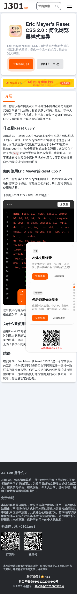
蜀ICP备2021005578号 (49, 586)
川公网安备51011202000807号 (38, 581)
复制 (63, 204)
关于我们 (32, 576)
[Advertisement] (38, 422)
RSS (46, 576)
